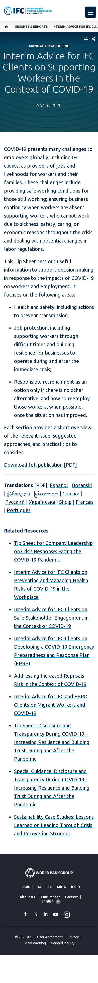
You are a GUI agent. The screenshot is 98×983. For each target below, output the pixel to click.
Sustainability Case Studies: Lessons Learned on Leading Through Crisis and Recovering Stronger (54, 825)
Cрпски (71, 493)
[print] (84, 39)
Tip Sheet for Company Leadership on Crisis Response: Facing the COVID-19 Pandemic (53, 551)
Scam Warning (35, 943)
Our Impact (50, 897)
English (47, 901)
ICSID (75, 887)
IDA (39, 887)
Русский (15, 502)
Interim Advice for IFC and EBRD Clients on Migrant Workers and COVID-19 (50, 705)
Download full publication (33, 465)
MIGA (61, 887)
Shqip (65, 502)
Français (84, 502)
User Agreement (50, 937)
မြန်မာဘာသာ (46, 493)
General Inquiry (62, 943)
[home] (6, 27)
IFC (49, 887)
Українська (42, 502)
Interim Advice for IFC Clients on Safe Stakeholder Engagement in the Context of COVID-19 (51, 617)
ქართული (18, 493)
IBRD (26, 887)
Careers (71, 897)
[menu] (90, 12)
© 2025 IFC (23, 937)
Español (59, 485)
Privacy (73, 937)
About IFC (28, 897)
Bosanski (82, 485)
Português (19, 510)
